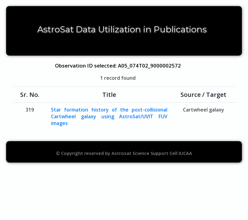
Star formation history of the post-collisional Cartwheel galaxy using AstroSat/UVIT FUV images (109, 116)
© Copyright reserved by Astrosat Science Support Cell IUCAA (124, 153)
